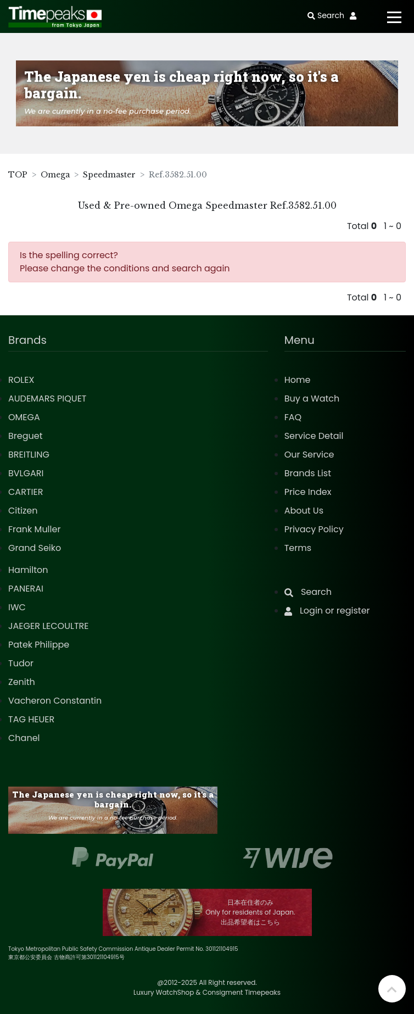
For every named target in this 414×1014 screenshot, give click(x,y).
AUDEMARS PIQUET (47, 398)
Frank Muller (34, 529)
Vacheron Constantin (55, 700)
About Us (303, 510)
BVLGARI (25, 473)
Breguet (25, 436)
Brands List (307, 473)
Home (297, 380)
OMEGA (24, 417)
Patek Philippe (38, 644)
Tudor (20, 663)
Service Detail (314, 436)
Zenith (21, 682)
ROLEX (21, 380)
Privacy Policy (314, 529)
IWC (17, 607)
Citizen (23, 510)
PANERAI (25, 588)
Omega (55, 175)
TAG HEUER (31, 719)
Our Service (309, 454)
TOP (17, 175)
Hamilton (28, 570)
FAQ (292, 417)
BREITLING (28, 454)
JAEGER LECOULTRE (48, 626)
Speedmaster (109, 175)
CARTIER (25, 492)
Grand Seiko (34, 548)
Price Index (308, 492)
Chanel (24, 738)
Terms (297, 548)
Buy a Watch (312, 398)
